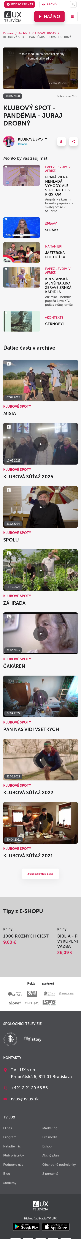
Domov (8, 33)
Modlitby (9, 1183)
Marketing (49, 1128)
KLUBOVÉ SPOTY (44, 33)
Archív (49, 4)
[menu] (72, 16)
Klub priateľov (13, 1155)
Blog (6, 1174)
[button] (61, 141)
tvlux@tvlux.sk (25, 1098)
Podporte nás (20, 4)
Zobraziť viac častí (40, 874)
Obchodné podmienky (59, 1165)
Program (9, 1137)
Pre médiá (49, 1137)
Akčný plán (50, 1155)
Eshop (47, 1146)
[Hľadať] (73, 4)
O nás (7, 1128)
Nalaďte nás (12, 1146)
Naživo (49, 16)
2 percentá (50, 1174)
